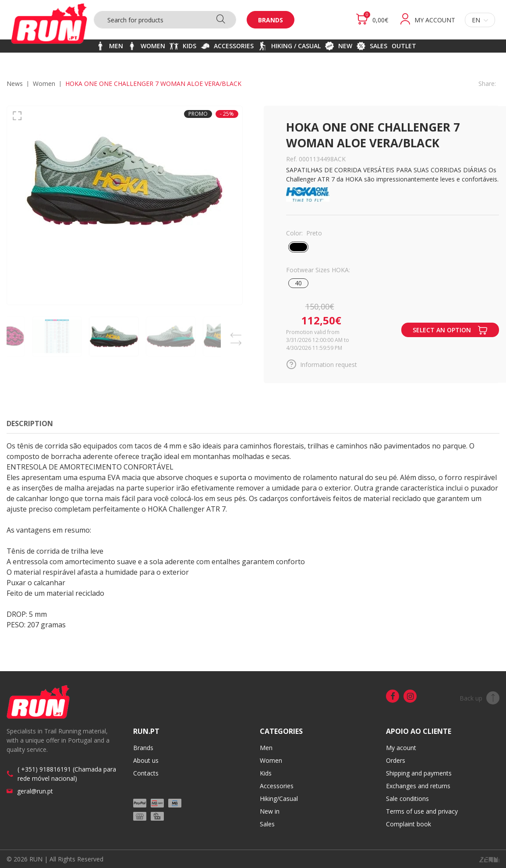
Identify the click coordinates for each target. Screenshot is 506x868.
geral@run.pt (35, 791)
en (480, 20)
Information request (321, 364)
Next (236, 340)
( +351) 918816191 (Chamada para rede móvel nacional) (67, 774)
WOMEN (44, 83)
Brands (270, 20)
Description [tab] (30, 423)
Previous (236, 332)
